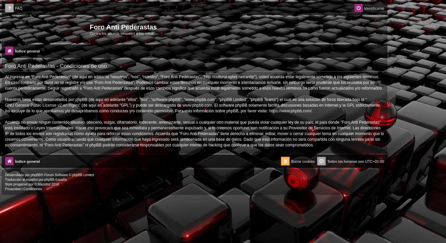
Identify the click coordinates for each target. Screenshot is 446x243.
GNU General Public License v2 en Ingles (42, 105)
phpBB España (55, 179)
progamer (20, 184)
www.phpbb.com (197, 105)
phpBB (36, 175)
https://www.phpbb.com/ (290, 111)
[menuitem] (13, 8)
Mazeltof (44, 184)
